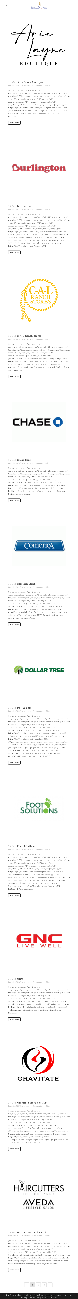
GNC (20, 978)
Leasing (24, 1297)
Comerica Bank (26, 583)
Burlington (24, 206)
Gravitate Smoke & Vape (32, 1102)
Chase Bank (24, 459)
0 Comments (36, 85)
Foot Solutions (26, 846)
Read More (14, 122)
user (28, 85)
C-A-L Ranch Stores (29, 335)
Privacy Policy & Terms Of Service (43, 1297)
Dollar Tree (24, 707)
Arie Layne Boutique (30, 82)
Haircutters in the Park (32, 1232)
